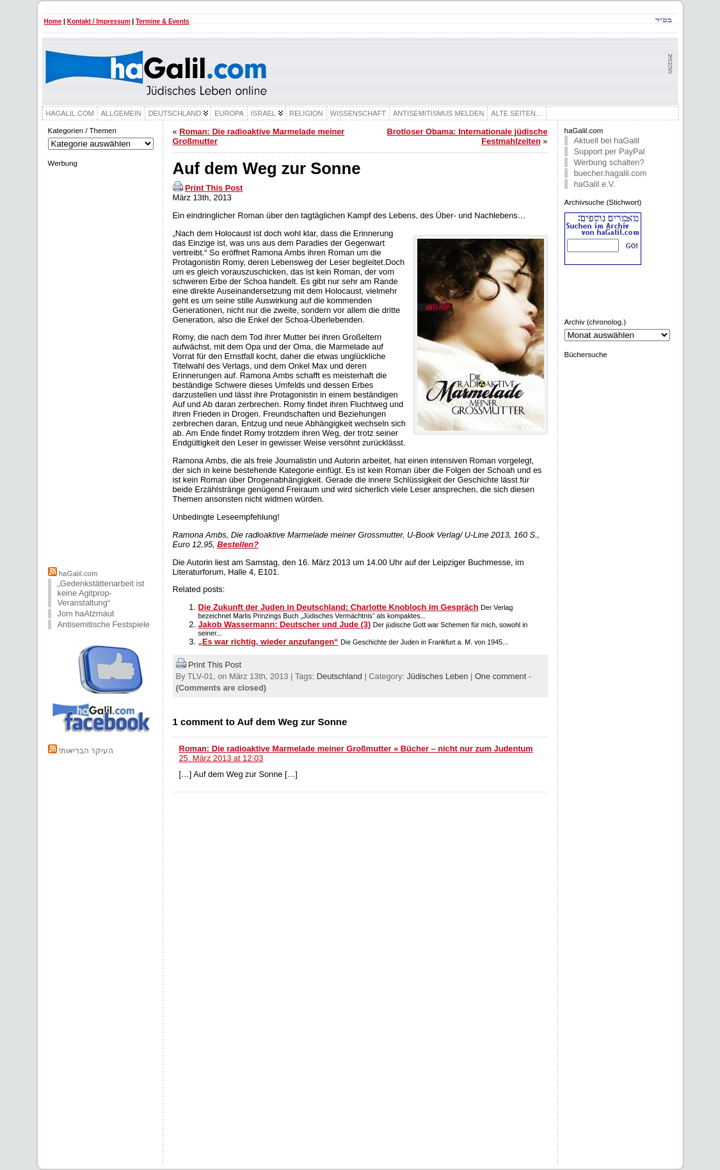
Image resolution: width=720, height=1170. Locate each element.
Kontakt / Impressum (99, 21)
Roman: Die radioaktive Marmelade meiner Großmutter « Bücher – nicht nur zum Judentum (356, 748)
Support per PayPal (609, 151)
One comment (500, 676)
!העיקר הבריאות (86, 751)
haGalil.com (78, 573)
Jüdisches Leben (437, 676)
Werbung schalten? (609, 162)
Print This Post (214, 188)
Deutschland (339, 676)
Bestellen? (238, 544)
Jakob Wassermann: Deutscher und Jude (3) (284, 624)
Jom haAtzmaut (86, 613)
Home (53, 21)
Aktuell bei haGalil (606, 140)
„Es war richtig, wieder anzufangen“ (268, 641)
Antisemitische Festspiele (104, 624)
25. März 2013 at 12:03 (221, 758)
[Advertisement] (102, 365)
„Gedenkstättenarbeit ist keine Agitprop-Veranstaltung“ (101, 593)
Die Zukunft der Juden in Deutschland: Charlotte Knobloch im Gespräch (338, 607)
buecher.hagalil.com (610, 173)
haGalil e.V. (595, 184)
